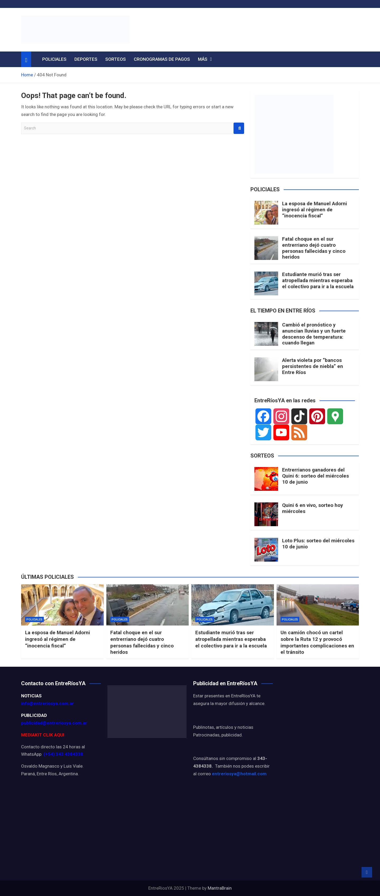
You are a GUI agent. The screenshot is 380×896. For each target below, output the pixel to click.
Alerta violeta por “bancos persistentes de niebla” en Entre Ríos (312, 366)
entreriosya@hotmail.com (239, 773)
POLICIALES (54, 59)
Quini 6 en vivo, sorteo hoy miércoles (312, 508)
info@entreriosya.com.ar (47, 703)
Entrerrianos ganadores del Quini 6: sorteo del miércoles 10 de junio (315, 476)
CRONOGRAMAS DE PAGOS (162, 59)
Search (239, 128)
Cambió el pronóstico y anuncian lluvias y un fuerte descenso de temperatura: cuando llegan (314, 334)
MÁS (202, 59)
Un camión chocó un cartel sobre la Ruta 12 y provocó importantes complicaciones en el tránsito (317, 642)
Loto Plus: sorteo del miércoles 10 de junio (318, 544)
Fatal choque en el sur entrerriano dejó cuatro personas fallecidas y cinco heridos (313, 248)
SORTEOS (115, 59)
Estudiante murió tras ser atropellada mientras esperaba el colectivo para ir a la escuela (318, 280)
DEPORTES (85, 59)
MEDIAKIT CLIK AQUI (42, 735)
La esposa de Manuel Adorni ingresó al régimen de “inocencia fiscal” (314, 209)
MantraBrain (220, 888)
